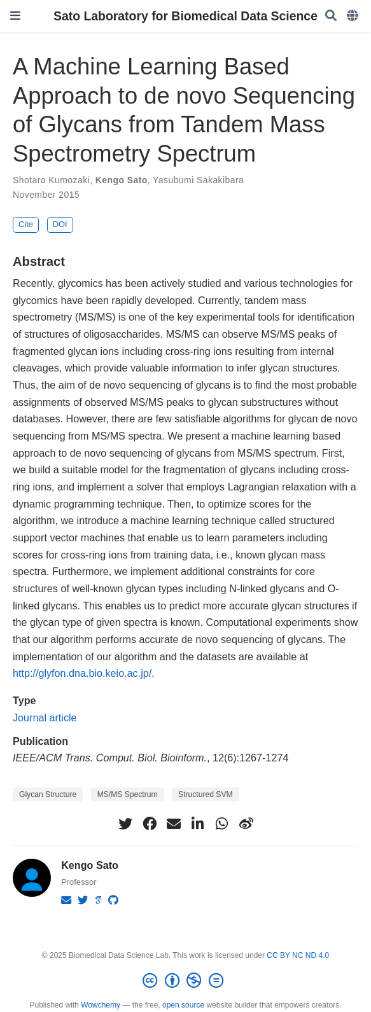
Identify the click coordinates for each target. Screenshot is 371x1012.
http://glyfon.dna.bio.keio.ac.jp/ (82, 673)
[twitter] (125, 823)
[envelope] (173, 823)
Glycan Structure (47, 794)
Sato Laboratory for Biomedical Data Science (185, 16)
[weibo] (246, 823)
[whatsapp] (222, 823)
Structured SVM (205, 794)
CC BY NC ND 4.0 (298, 955)
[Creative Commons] (185, 981)
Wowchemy (100, 1005)
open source (183, 1005)
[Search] (331, 16)
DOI (60, 224)
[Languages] (354, 16)
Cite (25, 224)
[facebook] (149, 823)
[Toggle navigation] (15, 15)
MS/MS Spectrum (127, 794)
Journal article (45, 717)
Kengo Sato (121, 180)
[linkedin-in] (197, 823)
